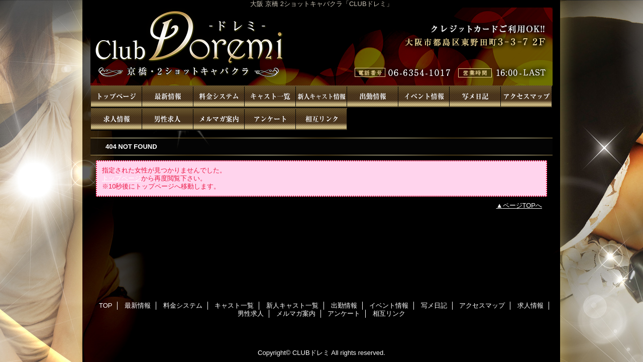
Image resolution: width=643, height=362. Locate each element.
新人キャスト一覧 (321, 96)
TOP (116, 96)
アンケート (270, 119)
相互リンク (321, 119)
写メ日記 (475, 96)
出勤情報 (372, 96)
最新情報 (167, 96)
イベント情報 (424, 96)
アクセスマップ (526, 96)
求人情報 (116, 119)
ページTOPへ (523, 205)
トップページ (121, 178)
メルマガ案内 (219, 119)
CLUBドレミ (321, 46)
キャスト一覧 (270, 96)
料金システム (219, 96)
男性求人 (167, 119)
